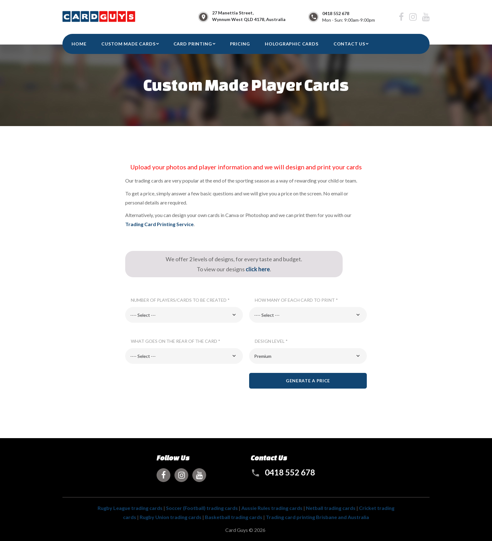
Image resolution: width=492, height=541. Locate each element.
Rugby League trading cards (130, 508)
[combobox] (184, 315)
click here (258, 269)
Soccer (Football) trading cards (202, 508)
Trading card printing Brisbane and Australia (317, 517)
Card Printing (193, 43)
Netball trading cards (331, 508)
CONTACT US (349, 43)
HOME (79, 43)
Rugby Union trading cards (170, 517)
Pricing (240, 43)
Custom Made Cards (128, 43)
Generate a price (308, 380)
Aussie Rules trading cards (271, 508)
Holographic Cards (291, 43)
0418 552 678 (335, 13)
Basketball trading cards (233, 517)
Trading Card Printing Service (159, 224)
